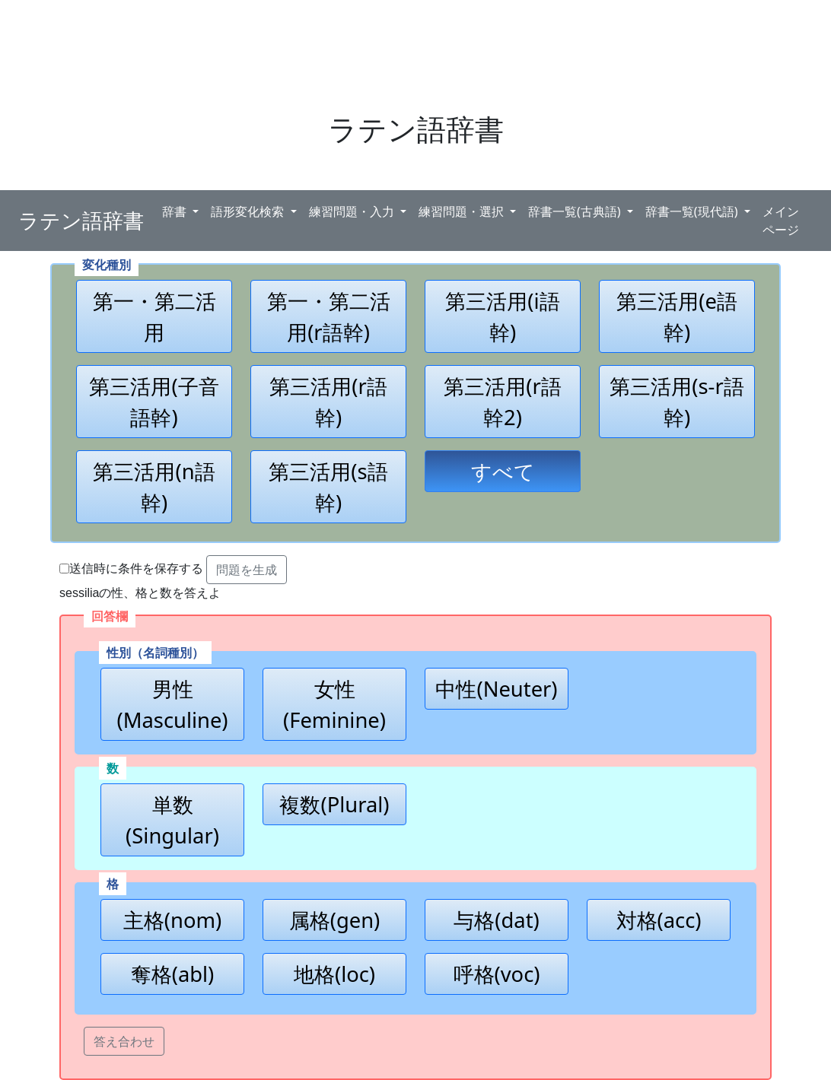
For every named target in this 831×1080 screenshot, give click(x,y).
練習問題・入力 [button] (353, 211)
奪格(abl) (173, 974)
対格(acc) (659, 920)
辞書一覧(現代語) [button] (693, 211)
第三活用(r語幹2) (503, 401)
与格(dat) (496, 920)
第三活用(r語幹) (328, 401)
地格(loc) (334, 974)
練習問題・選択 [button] (463, 211)
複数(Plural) (334, 804)
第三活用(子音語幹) (153, 401)
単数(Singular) (172, 820)
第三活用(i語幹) (502, 316)
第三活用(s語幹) (328, 486)
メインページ (781, 220)
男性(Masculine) (172, 704)
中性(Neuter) (496, 689)
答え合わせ (124, 1041)
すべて (503, 471)
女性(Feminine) (334, 704)
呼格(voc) (497, 974)
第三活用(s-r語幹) (676, 401)
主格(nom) (172, 920)
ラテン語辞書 (81, 221)
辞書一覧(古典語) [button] (576, 211)
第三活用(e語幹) (676, 316)
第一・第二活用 (154, 316)
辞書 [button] (175, 211)
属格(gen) (334, 920)
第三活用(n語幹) (154, 486)
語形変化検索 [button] (249, 211)
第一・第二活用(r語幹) (328, 316)
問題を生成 (246, 569)
